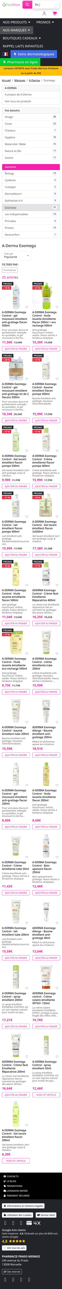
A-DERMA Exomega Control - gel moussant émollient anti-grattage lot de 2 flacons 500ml (15, 390)
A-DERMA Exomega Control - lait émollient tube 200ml (15, 931)
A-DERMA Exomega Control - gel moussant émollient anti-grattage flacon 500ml (14, 318)
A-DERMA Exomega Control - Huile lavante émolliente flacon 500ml (14, 595)
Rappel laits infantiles (23, 46)
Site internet (11, 1271)
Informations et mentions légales (23, 1205)
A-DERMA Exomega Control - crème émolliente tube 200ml (44, 663)
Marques (19, 80)
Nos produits (17, 22)
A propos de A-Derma (18, 94)
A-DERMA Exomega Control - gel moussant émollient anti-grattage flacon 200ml (14, 796)
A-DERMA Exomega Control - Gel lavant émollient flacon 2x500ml (44, 526)
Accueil (6, 80)
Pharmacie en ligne (20, 62)
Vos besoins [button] (12, 110)
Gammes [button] (10, 167)
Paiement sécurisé (16, 1195)
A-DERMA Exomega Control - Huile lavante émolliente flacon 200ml (44, 795)
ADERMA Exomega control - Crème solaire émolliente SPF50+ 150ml (44, 998)
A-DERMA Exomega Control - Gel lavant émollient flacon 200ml (14, 1135)
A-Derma (34, 80)
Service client (46, 1215)
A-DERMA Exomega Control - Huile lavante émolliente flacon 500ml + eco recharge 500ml (44, 318)
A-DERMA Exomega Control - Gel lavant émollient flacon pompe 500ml (14, 461)
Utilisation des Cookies (17, 1215)
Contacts (11, 1176)
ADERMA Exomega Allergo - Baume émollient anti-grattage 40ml (44, 933)
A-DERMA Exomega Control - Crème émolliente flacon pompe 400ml (44, 461)
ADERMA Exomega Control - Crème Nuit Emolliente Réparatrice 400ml (45, 595)
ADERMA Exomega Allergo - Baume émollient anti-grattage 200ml (44, 732)
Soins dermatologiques (33, 54)
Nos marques (16, 30)
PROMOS (45, 22)
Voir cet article (46, 1094)
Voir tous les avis (14, 1247)
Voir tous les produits (18, 101)
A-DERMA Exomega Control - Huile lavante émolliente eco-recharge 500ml (14, 663)
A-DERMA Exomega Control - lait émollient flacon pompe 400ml (14, 526)
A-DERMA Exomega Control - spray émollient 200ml (14, 996)
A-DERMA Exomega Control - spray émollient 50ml (44, 1065)
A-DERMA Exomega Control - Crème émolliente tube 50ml (15, 865)
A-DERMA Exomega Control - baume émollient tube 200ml (15, 730)
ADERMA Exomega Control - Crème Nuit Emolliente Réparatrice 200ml (15, 1066)
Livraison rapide (15, 1190)
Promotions (9, 270)
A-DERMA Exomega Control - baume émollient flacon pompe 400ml (44, 389)
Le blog (9, 1181)
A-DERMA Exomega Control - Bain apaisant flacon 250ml (44, 867)
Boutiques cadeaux (22, 38)
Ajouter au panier (16, 348)
